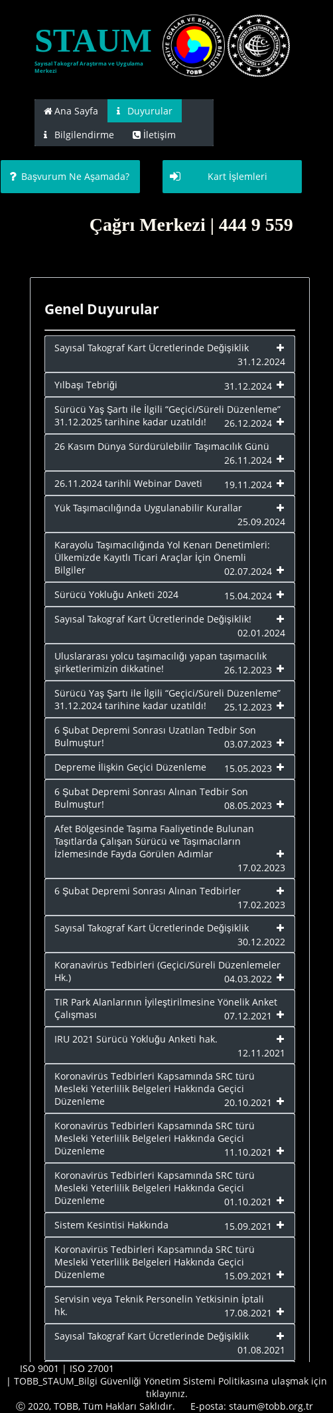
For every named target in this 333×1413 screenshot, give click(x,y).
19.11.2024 (248, 484)
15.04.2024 (248, 595)
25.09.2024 (261, 521)
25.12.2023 (248, 707)
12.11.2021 (261, 1053)
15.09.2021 (248, 1226)
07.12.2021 (248, 1015)
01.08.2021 (261, 1350)
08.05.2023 (248, 805)
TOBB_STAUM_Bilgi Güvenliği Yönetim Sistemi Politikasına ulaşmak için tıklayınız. (171, 1387)
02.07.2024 (248, 571)
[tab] (70, 110)
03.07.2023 (248, 744)
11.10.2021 (248, 1152)
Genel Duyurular (101, 309)
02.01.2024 (261, 632)
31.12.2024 (261, 361)
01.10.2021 (248, 1201)
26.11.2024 (248, 460)
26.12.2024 (248, 423)
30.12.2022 (261, 941)
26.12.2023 (248, 670)
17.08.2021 (248, 1312)
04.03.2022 (248, 978)
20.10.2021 (248, 1102)
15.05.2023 (248, 768)
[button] (70, 176)
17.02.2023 (261, 867)
